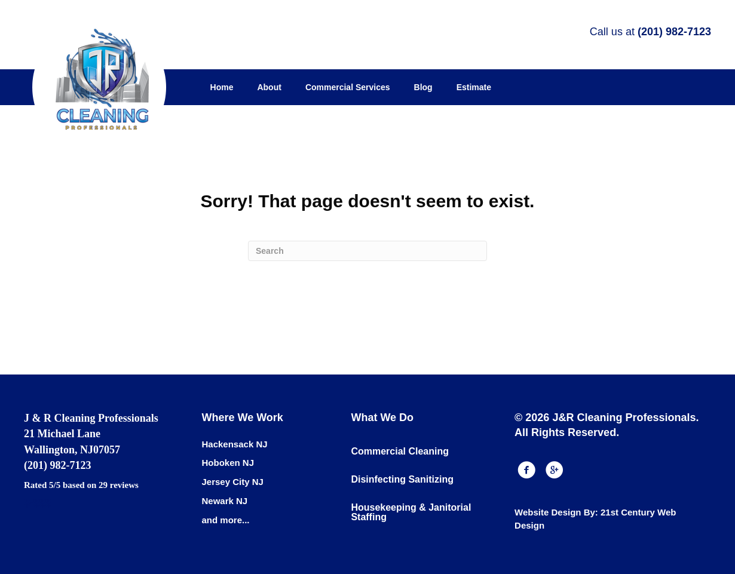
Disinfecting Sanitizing (402, 479)
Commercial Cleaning (400, 451)
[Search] (367, 251)
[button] (526, 470)
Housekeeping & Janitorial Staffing (411, 512)
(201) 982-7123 (674, 32)
